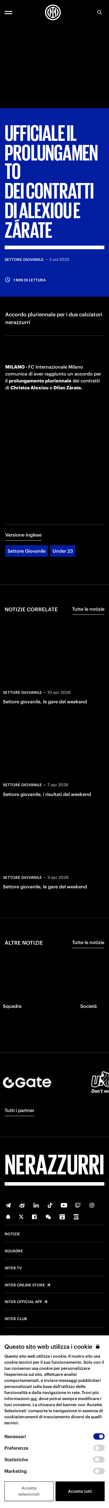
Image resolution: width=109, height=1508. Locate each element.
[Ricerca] (99, 12)
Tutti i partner (19, 1110)
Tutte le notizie (88, 609)
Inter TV (13, 1268)
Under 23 (63, 551)
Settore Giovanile (27, 551)
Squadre (14, 1251)
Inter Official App (23, 1302)
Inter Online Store (25, 1285)
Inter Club (16, 1319)
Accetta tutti (80, 1491)
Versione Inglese (23, 535)
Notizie (12, 1234)
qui (34, 1398)
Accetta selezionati (29, 1491)
